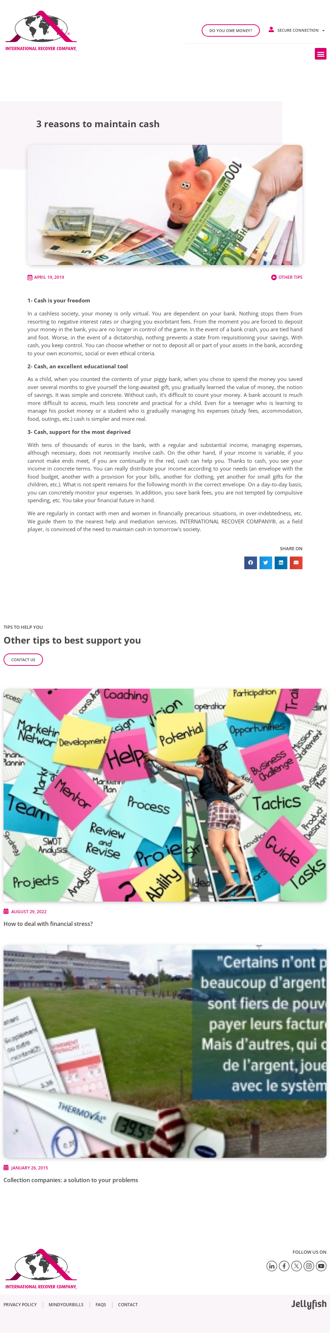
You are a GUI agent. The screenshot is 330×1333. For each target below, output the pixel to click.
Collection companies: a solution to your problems (71, 1180)
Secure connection (301, 30)
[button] (320, 54)
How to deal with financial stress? (48, 924)
